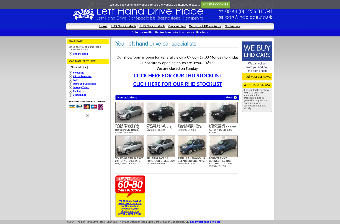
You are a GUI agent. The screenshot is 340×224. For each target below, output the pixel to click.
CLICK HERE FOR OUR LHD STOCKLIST (178, 75)
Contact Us (79, 91)
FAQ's (76, 80)
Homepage (78, 73)
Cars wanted (177, 26)
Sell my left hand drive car (205, 222)
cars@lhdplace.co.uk (203, 19)
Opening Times (81, 87)
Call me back (80, 53)
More (229, 97)
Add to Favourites (82, 76)
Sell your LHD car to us (205, 26)
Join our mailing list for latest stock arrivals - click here (170, 32)
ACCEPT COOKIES (215, 4)
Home (103, 26)
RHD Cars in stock (152, 26)
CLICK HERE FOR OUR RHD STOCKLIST (177, 83)
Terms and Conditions (84, 84)
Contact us (232, 26)
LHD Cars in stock (123, 26)
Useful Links (79, 95)
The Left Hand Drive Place (84, 12)
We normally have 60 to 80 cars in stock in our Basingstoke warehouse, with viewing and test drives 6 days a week (129, 207)
